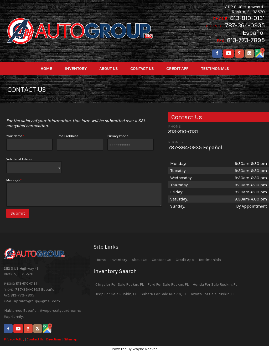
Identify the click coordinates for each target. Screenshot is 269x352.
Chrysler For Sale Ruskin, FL (119, 284)
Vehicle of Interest (34, 165)
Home (100, 260)
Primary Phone (130, 142)
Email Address (80, 142)
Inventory (118, 260)
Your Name (29, 142)
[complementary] (253, 336)
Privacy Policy (14, 339)
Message (84, 192)
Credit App (185, 260)
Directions (54, 339)
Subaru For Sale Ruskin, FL (164, 294)
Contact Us (35, 339)
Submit (18, 213)
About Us (139, 260)
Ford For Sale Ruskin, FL (168, 284)
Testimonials (210, 260)
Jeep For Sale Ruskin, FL (116, 294)
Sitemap (70, 339)
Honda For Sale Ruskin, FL (215, 284)
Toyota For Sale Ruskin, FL (212, 294)
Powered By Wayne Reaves (135, 349)
